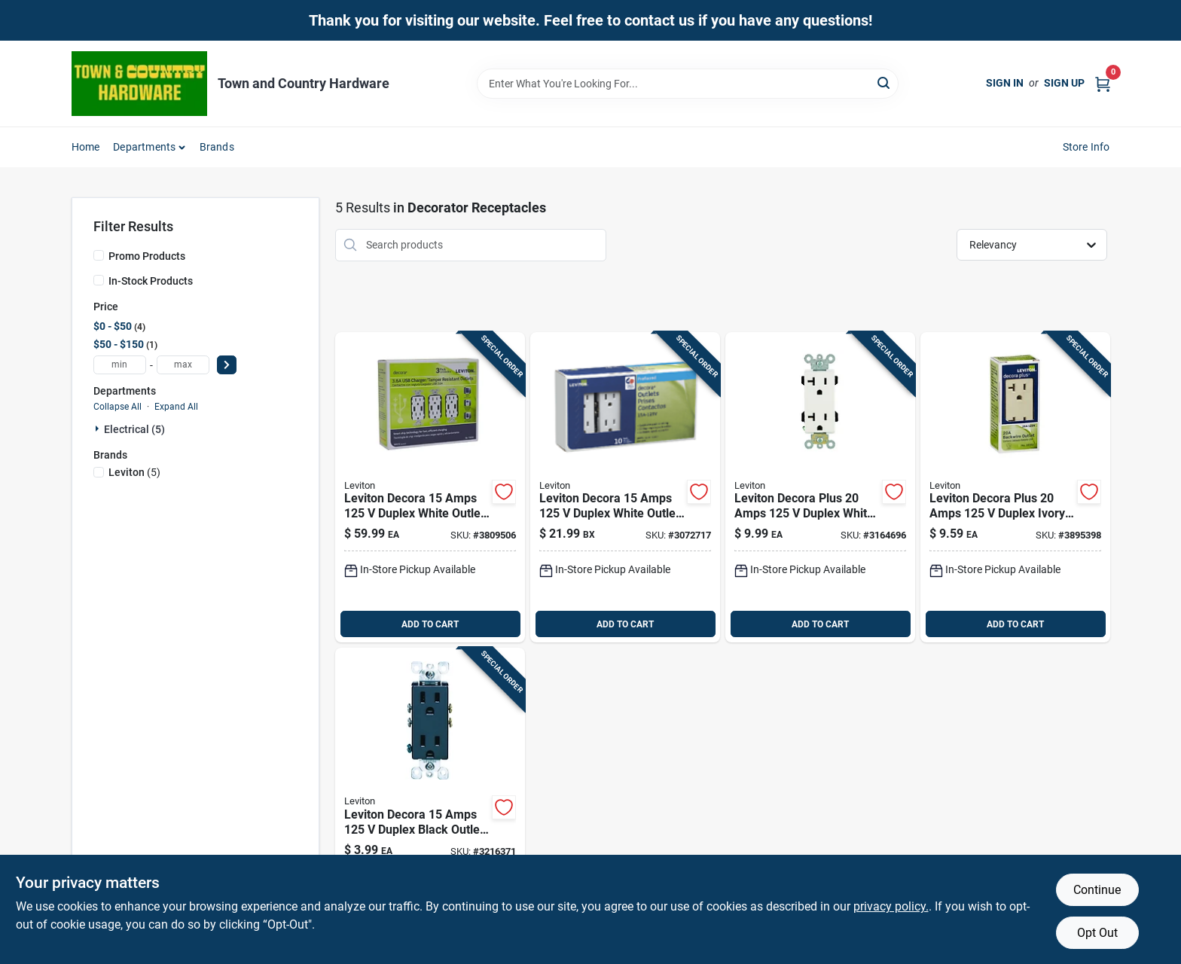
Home (86, 147)
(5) (134, 472)
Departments (144, 147)
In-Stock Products (150, 281)
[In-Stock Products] (98, 280)
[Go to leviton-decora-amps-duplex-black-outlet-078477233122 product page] (430, 803)
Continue (1097, 890)
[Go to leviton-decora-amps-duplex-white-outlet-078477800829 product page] (625, 487)
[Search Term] (688, 84)
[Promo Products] (98, 255)
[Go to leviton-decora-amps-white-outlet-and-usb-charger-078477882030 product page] (430, 487)
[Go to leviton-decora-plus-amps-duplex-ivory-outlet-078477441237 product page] (1015, 487)
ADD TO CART (430, 624)
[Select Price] (227, 364)
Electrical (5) (134, 429)
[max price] (183, 364)
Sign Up (1064, 83)
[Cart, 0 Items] (1102, 83)
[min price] (119, 364)
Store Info (1086, 147)
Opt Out (1097, 933)
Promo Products (146, 256)
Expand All (176, 406)
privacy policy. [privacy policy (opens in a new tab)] (891, 906)
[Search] (885, 82)
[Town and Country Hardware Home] (139, 83)
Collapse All (117, 406)
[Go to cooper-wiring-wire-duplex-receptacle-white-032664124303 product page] (820, 487)
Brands (217, 147)
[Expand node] (99, 429)
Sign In (1005, 83)
